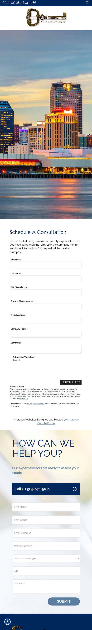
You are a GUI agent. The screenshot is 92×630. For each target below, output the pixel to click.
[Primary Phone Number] (46, 306)
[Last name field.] (46, 520)
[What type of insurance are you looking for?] (46, 558)
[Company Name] (46, 334)
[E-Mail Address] (46, 320)
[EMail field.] (46, 533)
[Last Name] (46, 278)
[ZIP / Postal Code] (46, 292)
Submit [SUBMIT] (64, 601)
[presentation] (37, 367)
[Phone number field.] (46, 546)
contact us (23, 399)
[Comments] (46, 349)
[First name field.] (46, 506)
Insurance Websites (24, 419)
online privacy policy (35, 404)
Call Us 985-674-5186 (19, 3)
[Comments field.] (46, 586)
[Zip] (46, 570)
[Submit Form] (71, 382)
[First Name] (46, 265)
